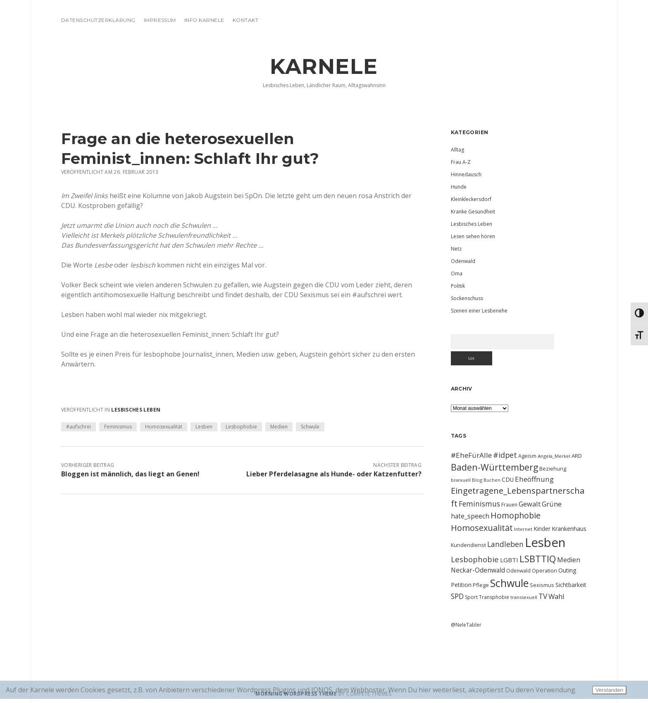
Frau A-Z (461, 162)
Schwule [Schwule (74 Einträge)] (509, 583)
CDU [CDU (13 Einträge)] (508, 479)
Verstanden (609, 690)
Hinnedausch (466, 174)
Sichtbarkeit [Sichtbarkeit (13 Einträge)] (570, 585)
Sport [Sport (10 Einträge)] (471, 597)
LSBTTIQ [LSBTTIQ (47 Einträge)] (537, 558)
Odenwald (463, 261)
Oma (456, 273)
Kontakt (245, 20)
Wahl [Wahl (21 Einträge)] (556, 596)
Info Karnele (204, 20)
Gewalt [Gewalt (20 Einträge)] (530, 504)
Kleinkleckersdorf (471, 199)
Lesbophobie (241, 426)
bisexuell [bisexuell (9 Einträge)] (461, 480)
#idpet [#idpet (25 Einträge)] (505, 455)
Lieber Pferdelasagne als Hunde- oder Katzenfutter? (334, 473)
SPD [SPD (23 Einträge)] (457, 596)
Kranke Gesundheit (473, 211)
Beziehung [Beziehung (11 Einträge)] (552, 468)
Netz (456, 248)
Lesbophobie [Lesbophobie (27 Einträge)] (475, 559)
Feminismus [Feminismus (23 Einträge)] (479, 504)
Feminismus (118, 426)
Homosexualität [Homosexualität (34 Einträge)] (482, 527)
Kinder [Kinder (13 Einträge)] (542, 529)
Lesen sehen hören (473, 236)
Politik (458, 285)
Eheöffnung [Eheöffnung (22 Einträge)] (534, 479)
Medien (279, 426)
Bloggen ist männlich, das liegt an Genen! (130, 473)
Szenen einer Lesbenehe (479, 310)
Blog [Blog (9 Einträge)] (477, 480)
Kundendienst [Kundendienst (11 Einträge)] (468, 545)
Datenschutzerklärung (98, 20)
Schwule (310, 426)
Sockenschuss (467, 298)
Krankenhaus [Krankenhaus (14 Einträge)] (569, 529)
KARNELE (324, 66)
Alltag (457, 149)
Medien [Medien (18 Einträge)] (568, 559)
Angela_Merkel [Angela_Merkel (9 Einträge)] (554, 456)
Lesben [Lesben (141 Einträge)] (545, 542)
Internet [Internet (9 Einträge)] (523, 529)
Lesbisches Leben (135, 409)
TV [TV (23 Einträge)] (542, 596)
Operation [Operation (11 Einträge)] (544, 570)
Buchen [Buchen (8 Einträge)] (492, 480)
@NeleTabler (466, 624)
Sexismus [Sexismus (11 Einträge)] (542, 585)
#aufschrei (78, 426)
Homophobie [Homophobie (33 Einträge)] (516, 515)
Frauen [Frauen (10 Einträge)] (509, 504)
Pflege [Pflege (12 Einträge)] (481, 585)
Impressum (160, 20)
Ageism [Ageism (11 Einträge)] (527, 455)
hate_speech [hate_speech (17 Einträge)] (470, 516)
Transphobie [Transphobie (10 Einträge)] (494, 597)
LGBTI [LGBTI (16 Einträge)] (509, 560)
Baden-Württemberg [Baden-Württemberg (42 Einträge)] (494, 467)
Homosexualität (163, 426)
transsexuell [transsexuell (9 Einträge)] (523, 597)
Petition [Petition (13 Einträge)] (461, 585)
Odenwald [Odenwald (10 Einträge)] (518, 570)
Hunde (459, 186)
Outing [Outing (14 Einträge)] (567, 570)
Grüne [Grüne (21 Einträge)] (552, 504)
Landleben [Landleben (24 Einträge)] (505, 544)
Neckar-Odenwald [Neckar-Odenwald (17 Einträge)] (478, 570)
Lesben (203, 426)
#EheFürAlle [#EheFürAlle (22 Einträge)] (471, 455)
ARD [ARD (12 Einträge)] (577, 455)
